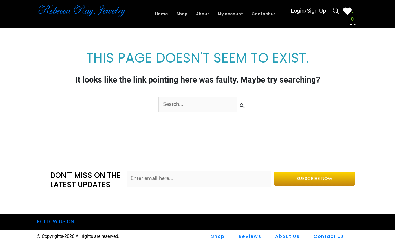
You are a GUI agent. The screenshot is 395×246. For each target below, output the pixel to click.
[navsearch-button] (336, 11)
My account (230, 14)
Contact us (265, 14)
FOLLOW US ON (55, 222)
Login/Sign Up (308, 11)
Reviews (250, 236)
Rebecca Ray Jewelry (85, 9)
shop (219, 236)
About (202, 14)
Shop (181, 14)
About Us (287, 236)
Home (160, 14)
